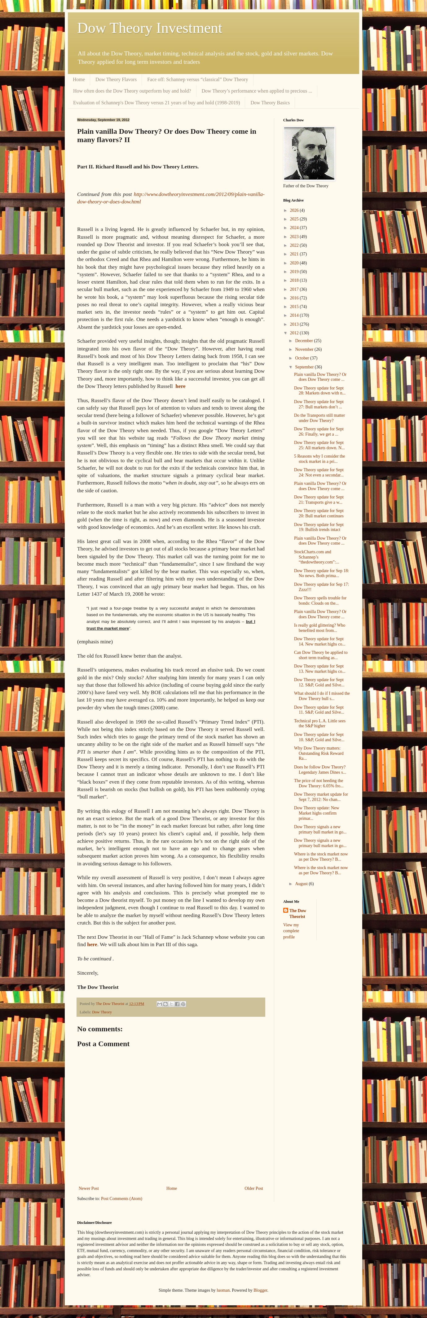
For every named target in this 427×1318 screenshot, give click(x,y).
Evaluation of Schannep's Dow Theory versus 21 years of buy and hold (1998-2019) (156, 102)
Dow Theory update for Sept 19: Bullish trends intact (319, 527)
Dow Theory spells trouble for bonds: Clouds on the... (320, 601)
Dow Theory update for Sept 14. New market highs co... (320, 641)
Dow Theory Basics (270, 102)
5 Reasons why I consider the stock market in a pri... (319, 459)
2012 (295, 333)
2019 (295, 271)
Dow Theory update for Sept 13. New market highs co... (320, 669)
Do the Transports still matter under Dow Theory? (319, 418)
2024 (295, 227)
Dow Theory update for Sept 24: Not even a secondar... (319, 472)
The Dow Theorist (297, 913)
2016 (295, 298)
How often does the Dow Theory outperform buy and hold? (132, 91)
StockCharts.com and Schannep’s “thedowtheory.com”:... (316, 557)
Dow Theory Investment (149, 28)
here (180, 386)
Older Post (254, 1188)
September (305, 367)
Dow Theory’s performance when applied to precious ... (257, 91)
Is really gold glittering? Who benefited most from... (319, 628)
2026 (295, 210)
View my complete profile (291, 931)
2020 (295, 263)
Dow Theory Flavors (116, 79)
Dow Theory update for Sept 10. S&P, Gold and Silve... (319, 737)
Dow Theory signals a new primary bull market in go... (320, 829)
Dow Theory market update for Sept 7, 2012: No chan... (321, 797)
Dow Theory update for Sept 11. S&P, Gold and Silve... (319, 710)
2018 (295, 280)
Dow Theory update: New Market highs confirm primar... (316, 813)
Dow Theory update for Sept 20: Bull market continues (319, 513)
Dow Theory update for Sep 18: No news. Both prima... (321, 573)
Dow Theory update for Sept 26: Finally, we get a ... (319, 432)
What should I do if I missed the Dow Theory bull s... (322, 696)
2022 (295, 245)
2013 (295, 324)
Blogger (260, 1290)
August (302, 883)
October (302, 358)
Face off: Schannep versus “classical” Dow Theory (197, 79)
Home (79, 79)
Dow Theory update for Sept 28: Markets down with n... (320, 391)
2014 (295, 315)
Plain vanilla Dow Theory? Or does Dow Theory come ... (320, 377)
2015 (295, 306)
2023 (295, 236)
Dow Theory (102, 1012)
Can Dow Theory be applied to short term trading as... (321, 655)
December (304, 340)
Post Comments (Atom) (121, 1198)
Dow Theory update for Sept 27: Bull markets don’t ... (319, 404)
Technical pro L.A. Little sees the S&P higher (320, 724)
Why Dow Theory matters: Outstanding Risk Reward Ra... (319, 753)
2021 (295, 254)
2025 (295, 219)
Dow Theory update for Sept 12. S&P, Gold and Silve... (319, 682)
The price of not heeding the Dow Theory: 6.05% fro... (319, 783)
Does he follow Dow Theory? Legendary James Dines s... (320, 770)
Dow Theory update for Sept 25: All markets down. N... (319, 445)
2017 (295, 289)
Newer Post (89, 1188)
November (305, 349)
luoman (223, 1290)
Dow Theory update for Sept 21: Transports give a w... (319, 500)
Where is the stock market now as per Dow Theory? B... (321, 857)
